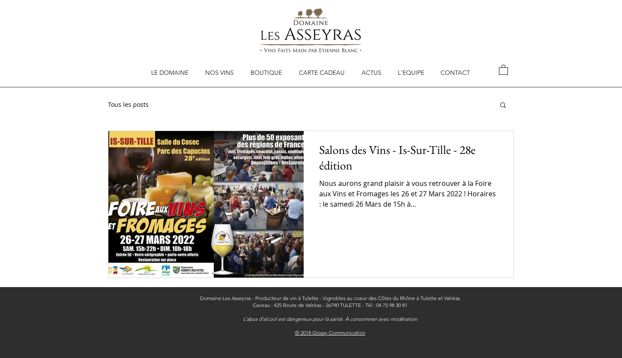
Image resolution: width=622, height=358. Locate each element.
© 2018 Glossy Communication (330, 332)
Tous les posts (128, 104)
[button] (503, 69)
